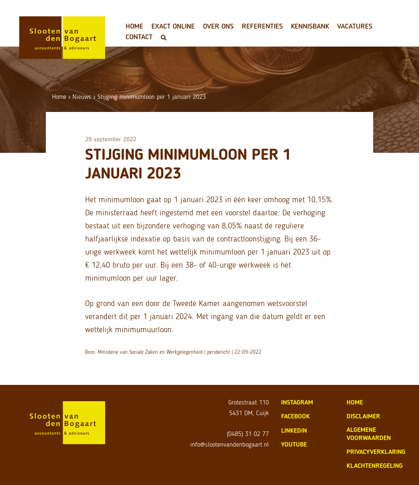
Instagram (297, 402)
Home (134, 26)
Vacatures (354, 26)
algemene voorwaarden (369, 434)
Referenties (262, 26)
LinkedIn (294, 430)
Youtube (294, 444)
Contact (139, 36)
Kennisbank (310, 26)
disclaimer (363, 416)
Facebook (295, 416)
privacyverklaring (376, 452)
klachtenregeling (375, 465)
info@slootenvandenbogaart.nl (229, 444)
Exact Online (173, 26)
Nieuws (81, 97)
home (355, 402)
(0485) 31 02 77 (248, 434)
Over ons (218, 26)
